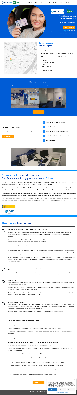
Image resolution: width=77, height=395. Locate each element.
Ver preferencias (71, 389)
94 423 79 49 (49, 70)
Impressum (66, 392)
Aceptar (52, 389)
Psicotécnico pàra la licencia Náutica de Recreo (57, 131)
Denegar (61, 389)
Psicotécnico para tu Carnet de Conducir (55, 122)
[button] (74, 379)
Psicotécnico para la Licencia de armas (55, 126)
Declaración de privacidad (60, 392)
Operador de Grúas (50, 140)
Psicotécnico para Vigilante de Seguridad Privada (57, 135)
